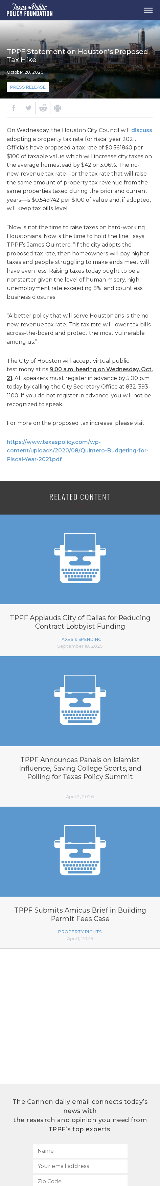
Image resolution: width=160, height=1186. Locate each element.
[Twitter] (28, 108)
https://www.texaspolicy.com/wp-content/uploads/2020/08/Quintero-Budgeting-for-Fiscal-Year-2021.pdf (77, 451)
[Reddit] (43, 108)
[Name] (80, 1151)
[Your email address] (80, 1166)
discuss (141, 130)
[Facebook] (14, 108)
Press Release (28, 87)
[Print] (57, 108)
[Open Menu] (148, 10)
